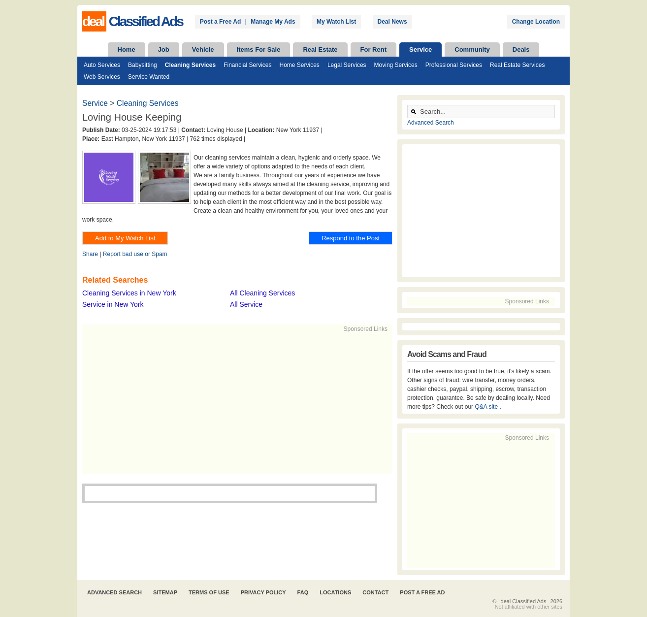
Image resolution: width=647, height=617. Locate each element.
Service (420, 49)
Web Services (102, 76)
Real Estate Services (517, 65)
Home (126, 49)
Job (163, 49)
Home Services (300, 65)
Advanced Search (430, 122)
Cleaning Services (190, 65)
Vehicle (203, 49)
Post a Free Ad (220, 21)
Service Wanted (148, 76)
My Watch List (336, 21)
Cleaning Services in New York (129, 293)
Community (472, 49)
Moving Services (396, 65)
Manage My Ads (273, 21)
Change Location (536, 21)
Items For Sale (259, 49)
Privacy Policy (263, 592)
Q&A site (487, 406)
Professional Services (453, 65)
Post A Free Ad (422, 592)
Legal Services (346, 65)
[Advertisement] (233, 402)
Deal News (392, 21)
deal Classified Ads (524, 601)
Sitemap (165, 592)
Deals (521, 49)
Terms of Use (209, 592)
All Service (246, 304)
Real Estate (320, 49)
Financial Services (247, 65)
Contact (375, 592)
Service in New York (113, 304)
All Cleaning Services (262, 293)
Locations (335, 592)
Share (90, 254)
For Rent (373, 49)
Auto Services (102, 65)
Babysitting (142, 65)
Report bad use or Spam (135, 254)
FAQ (303, 592)
